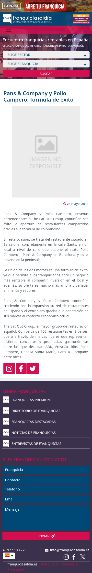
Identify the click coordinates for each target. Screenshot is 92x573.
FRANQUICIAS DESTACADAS (29, 421)
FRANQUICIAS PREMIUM (27, 399)
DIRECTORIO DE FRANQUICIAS (31, 410)
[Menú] (8, 30)
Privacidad (16, 569)
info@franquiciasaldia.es (67, 550)
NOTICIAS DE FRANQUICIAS (29, 432)
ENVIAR (46, 536)
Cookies (68, 564)
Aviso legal (49, 564)
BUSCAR (46, 73)
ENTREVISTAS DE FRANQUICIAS (32, 443)
